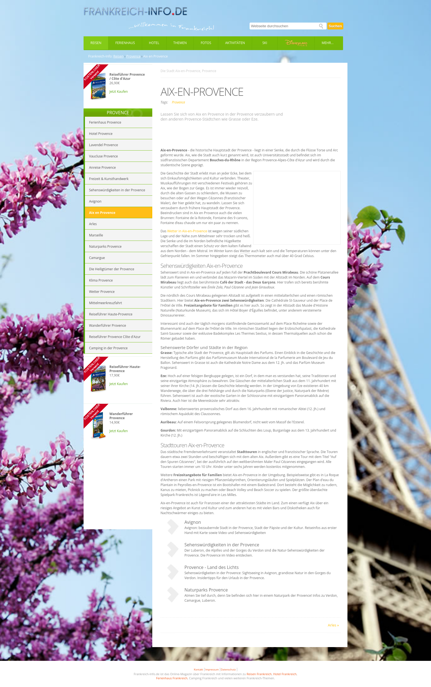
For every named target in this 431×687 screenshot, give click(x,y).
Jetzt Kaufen (118, 91)
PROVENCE (118, 113)
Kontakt (198, 669)
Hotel (154, 42)
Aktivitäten (235, 42)
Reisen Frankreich (259, 674)
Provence (133, 56)
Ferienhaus (125, 42)
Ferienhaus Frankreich (171, 678)
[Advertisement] (118, 489)
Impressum (212, 669)
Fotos (206, 42)
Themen (180, 42)
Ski (265, 42)
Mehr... (327, 42)
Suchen (335, 26)
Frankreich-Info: (100, 56)
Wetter (245, 251)
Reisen (95, 42)
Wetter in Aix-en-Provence (187, 231)
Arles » (333, 625)
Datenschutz (228, 669)
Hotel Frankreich (285, 674)
